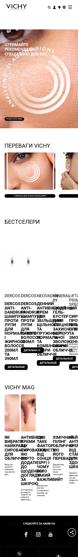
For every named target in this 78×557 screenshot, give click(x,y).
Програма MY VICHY (58, 528)
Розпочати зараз (23, 115)
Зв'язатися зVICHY (19, 528)
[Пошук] (49, 7)
